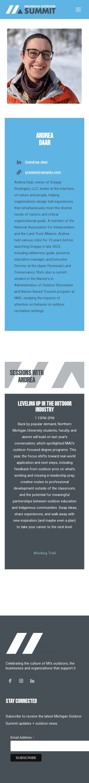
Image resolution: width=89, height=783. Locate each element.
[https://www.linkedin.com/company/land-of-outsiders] (32, 681)
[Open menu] (78, 9)
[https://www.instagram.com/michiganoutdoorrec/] (21, 681)
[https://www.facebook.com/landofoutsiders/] (10, 681)
